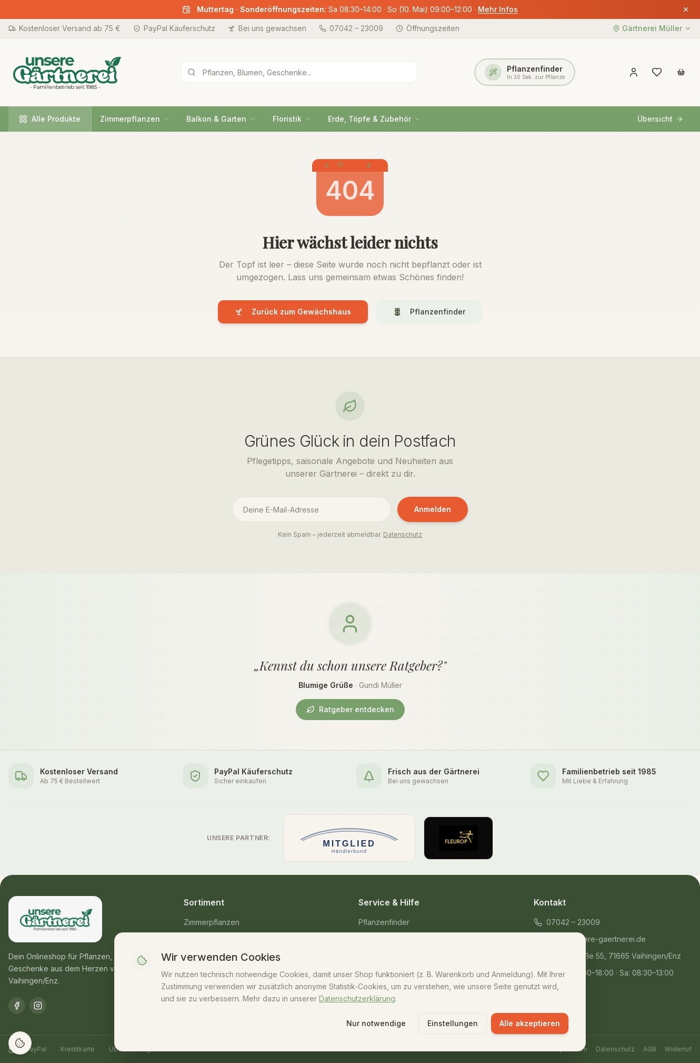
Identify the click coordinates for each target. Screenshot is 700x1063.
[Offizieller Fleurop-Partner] (458, 838)
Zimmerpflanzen (134, 118)
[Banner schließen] (686, 9)
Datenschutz (402, 534)
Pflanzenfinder (429, 311)
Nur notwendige (376, 1022)
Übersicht (660, 118)
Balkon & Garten (221, 118)
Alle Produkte (50, 118)
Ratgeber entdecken (350, 709)
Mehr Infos (498, 9)
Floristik (292, 118)
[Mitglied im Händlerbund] (349, 838)
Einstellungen (452, 1022)
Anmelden (432, 509)
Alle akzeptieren (529, 1022)
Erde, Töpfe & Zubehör (374, 118)
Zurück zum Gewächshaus (293, 311)
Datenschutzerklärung (357, 996)
